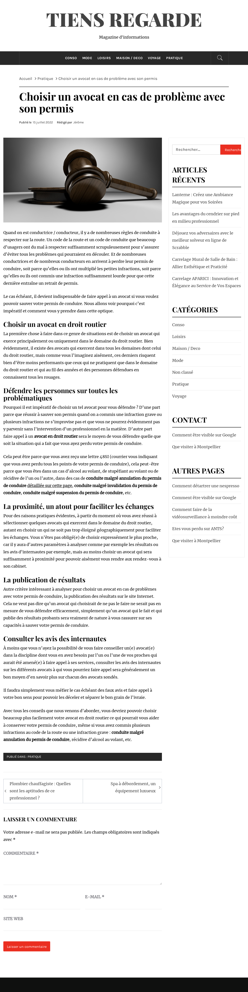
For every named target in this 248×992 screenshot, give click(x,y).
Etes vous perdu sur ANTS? (198, 528)
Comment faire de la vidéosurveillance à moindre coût (204, 513)
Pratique (174, 58)
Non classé (182, 372)
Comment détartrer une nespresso (205, 485)
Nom (10, 896)
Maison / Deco (129, 58)
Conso (71, 58)
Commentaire (21, 853)
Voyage (154, 58)
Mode (87, 58)
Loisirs (104, 58)
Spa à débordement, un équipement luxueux (133, 787)
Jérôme (78, 122)
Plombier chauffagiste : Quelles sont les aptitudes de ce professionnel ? (40, 791)
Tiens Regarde (124, 18)
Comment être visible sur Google (204, 435)
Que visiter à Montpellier (196, 446)
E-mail (94, 896)
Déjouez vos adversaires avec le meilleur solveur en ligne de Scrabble (202, 240)
